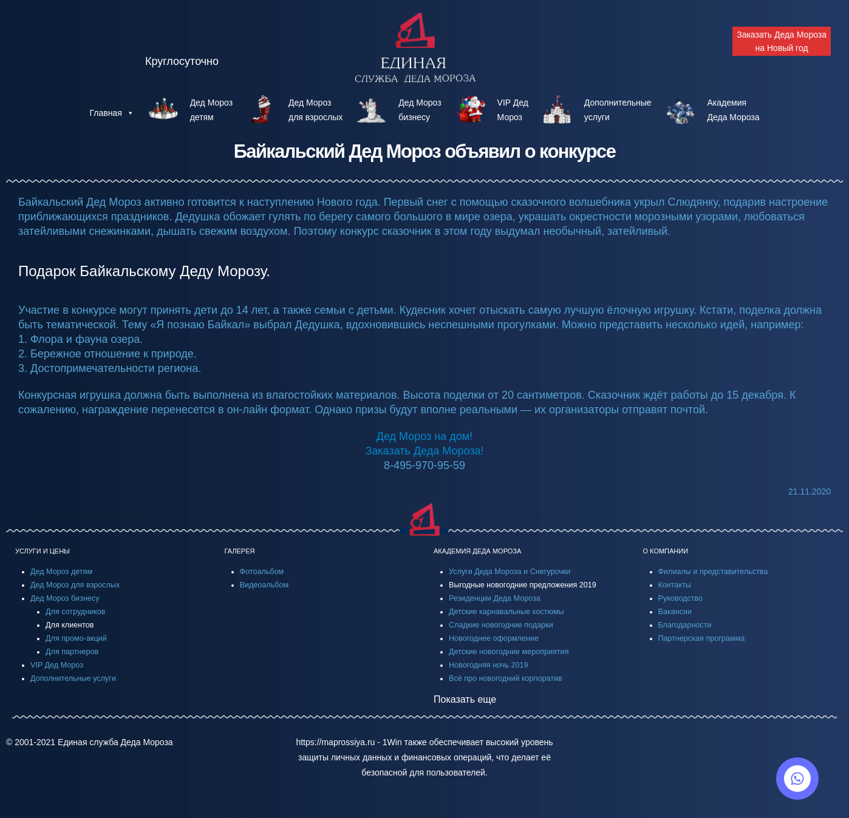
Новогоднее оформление (494, 638)
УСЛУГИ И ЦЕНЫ (42, 551)
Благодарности (685, 625)
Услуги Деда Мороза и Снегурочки (509, 571)
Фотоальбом (262, 571)
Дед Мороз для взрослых (75, 585)
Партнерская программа (701, 638)
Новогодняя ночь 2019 (488, 665)
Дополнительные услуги (73, 678)
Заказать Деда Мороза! (424, 451)
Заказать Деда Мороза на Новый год (782, 41)
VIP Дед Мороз (56, 665)
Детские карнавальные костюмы (506, 611)
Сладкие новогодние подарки (501, 625)
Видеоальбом (264, 585)
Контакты (674, 585)
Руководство (680, 598)
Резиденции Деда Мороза (494, 598)
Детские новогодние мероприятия (508, 651)
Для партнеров (72, 651)
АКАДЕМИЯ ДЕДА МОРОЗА (477, 551)
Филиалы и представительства (713, 571)
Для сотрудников (76, 611)
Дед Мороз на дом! (424, 436)
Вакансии (675, 611)
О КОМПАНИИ (666, 551)
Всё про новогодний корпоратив (505, 678)
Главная (111, 113)
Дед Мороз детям (61, 571)
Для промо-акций (76, 638)
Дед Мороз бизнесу (64, 598)
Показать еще (465, 699)
